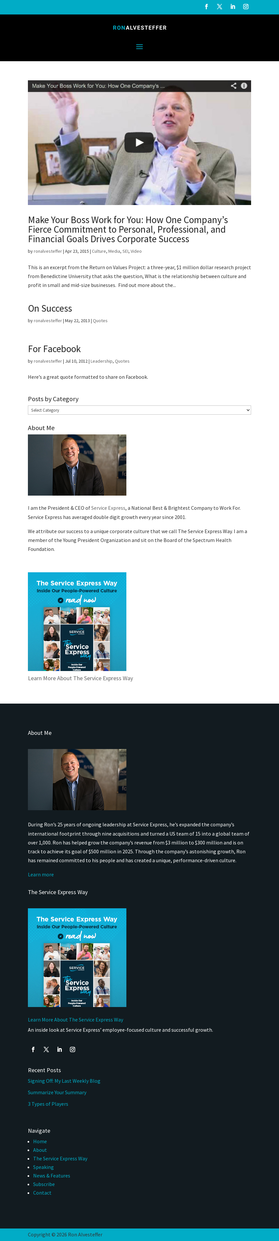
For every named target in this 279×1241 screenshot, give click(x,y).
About (40, 1150)
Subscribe (44, 1184)
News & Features (51, 1175)
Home (40, 1141)
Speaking (43, 1167)
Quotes (100, 320)
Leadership (102, 361)
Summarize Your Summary (57, 1092)
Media (114, 251)
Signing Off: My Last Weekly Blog (64, 1080)
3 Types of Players (48, 1103)
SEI (125, 251)
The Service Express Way (60, 1158)
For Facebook (54, 349)
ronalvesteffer (48, 251)
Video (136, 251)
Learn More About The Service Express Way (80, 678)
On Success (50, 308)
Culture (99, 251)
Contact (42, 1192)
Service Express (108, 507)
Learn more (41, 874)
